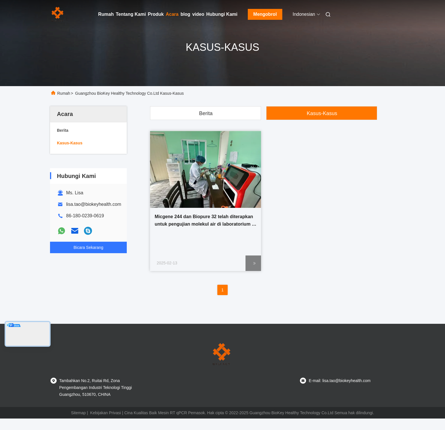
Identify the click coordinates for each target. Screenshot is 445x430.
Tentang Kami (131, 14)
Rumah (106, 14)
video (198, 14)
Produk (156, 14)
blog (185, 14)
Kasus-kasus (322, 113)
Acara (172, 14)
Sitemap (78, 412)
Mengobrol (265, 14)
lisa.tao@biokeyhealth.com (93, 204)
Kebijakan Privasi (105, 412)
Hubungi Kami (221, 14)
